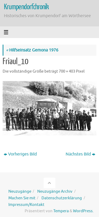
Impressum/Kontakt (26, 204)
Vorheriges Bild (20, 154)
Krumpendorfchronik (26, 7)
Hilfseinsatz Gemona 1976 (32, 50)
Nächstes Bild (80, 154)
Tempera (61, 211)
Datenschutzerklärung (61, 198)
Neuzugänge (19, 191)
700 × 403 (67, 71)
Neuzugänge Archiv (54, 191)
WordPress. (83, 211)
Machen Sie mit (21, 198)
